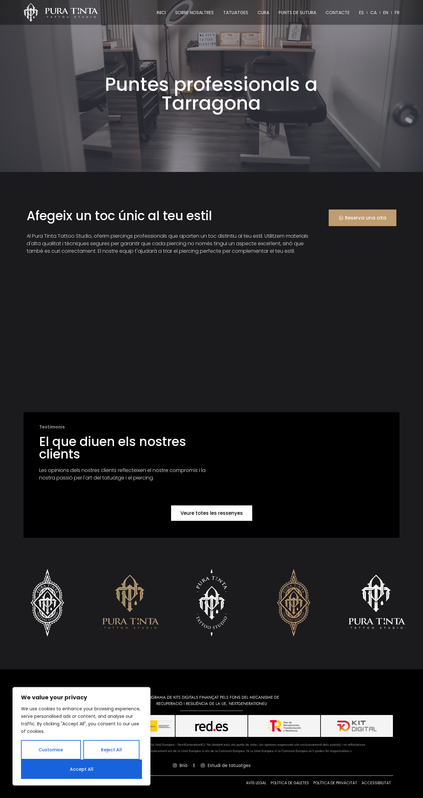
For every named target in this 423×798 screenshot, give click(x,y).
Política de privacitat (335, 782)
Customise (51, 750)
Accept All (81, 769)
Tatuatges (235, 12)
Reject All (111, 750)
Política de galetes (290, 782)
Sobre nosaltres (194, 12)
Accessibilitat (376, 782)
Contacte (338, 12)
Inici (161, 12)
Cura (263, 12)
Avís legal (256, 782)
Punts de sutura (297, 12)
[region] (81, 736)
